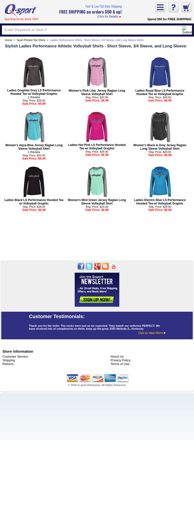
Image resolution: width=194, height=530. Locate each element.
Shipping (8, 360)
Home (8, 40)
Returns (8, 364)
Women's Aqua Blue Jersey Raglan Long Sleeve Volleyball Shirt (34, 146)
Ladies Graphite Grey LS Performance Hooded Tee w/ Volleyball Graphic (34, 92)
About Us (116, 356)
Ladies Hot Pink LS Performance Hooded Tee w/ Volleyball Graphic (96, 146)
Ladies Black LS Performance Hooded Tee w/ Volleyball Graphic (34, 201)
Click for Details (90, 11)
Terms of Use (119, 364)
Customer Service (15, 356)
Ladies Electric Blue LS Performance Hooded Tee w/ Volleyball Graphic (160, 201)
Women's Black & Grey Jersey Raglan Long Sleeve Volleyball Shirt (159, 146)
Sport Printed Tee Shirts (31, 40)
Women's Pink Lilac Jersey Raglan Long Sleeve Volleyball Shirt (97, 92)
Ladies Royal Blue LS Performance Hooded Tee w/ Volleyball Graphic (159, 92)
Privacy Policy (120, 360)
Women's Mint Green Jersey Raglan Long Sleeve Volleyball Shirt (97, 201)
